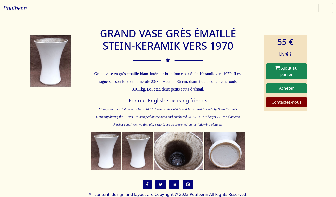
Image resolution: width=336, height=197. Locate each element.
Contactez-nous (287, 102)
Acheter (286, 88)
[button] (147, 184)
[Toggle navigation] (325, 8)
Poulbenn (15, 8)
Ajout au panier (286, 71)
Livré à (285, 54)
